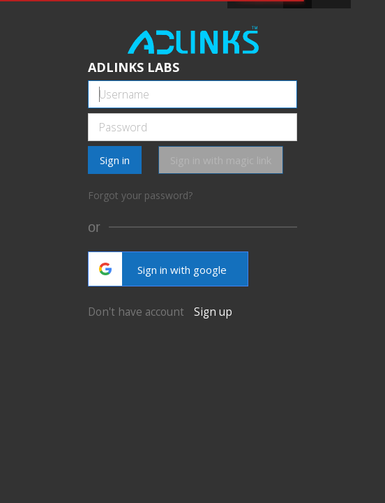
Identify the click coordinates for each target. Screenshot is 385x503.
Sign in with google (158, 269)
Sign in (115, 160)
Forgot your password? (140, 195)
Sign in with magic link (220, 160)
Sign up (213, 311)
